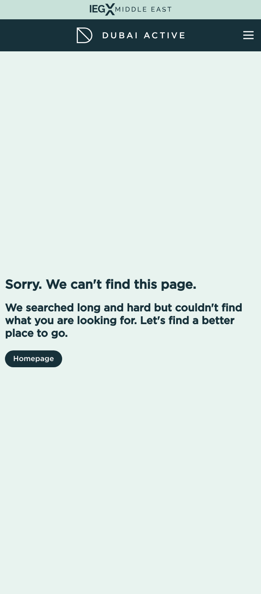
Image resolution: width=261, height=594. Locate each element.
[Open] (248, 35)
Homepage (33, 358)
